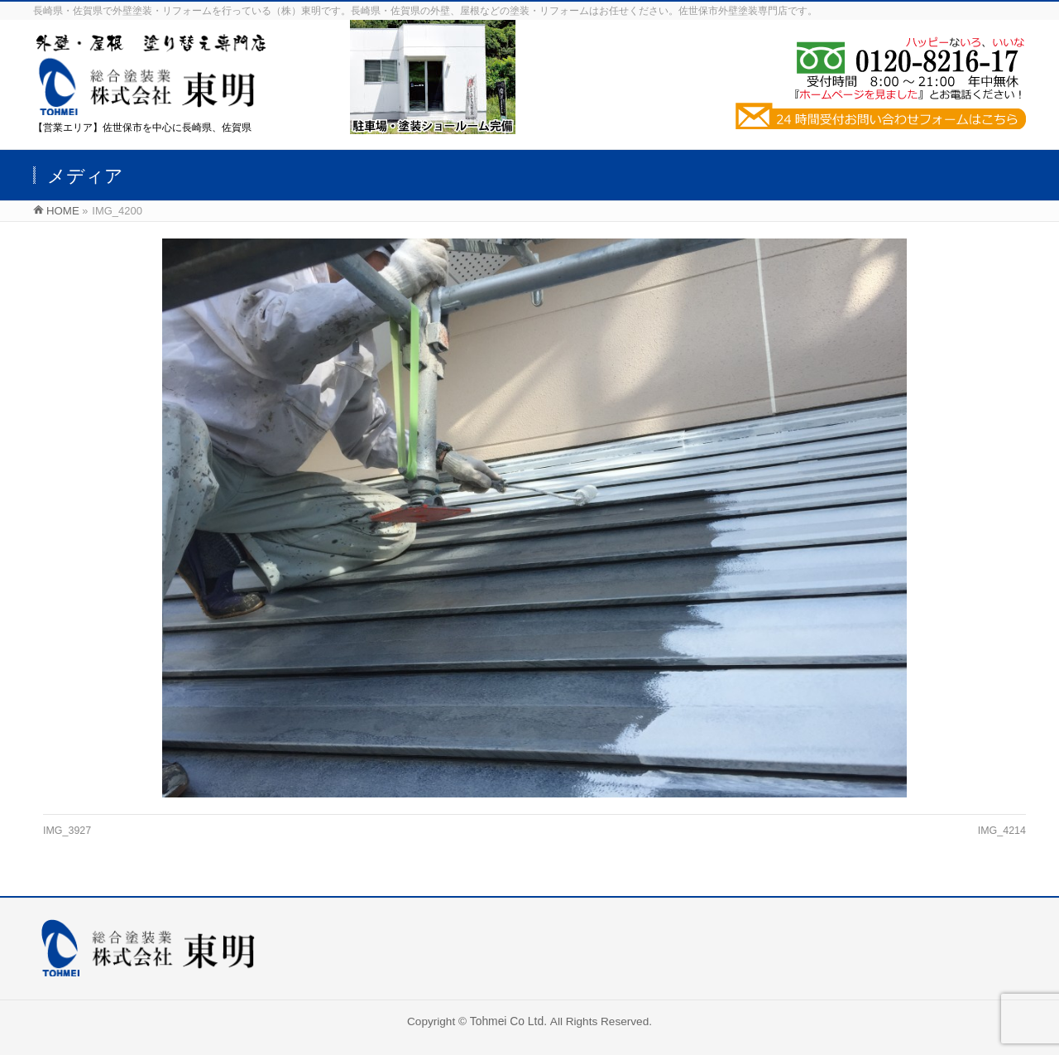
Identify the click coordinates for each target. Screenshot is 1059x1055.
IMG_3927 (67, 830)
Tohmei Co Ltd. (510, 1021)
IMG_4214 (1002, 830)
